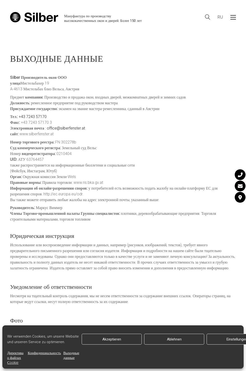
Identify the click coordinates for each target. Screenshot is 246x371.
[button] (233, 17)
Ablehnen (174, 339)
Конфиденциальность (44, 353)
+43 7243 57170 (33, 117)
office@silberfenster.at (66, 128)
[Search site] (207, 17)
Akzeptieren (111, 339)
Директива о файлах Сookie (15, 358)
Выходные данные (71, 355)
